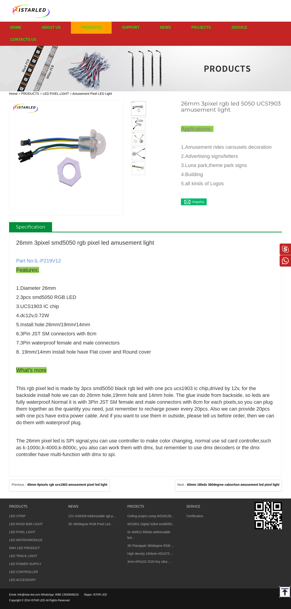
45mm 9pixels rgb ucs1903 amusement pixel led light (67, 484)
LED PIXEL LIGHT (56, 93)
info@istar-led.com (29, 594)
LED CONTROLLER (23, 572)
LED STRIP (17, 516)
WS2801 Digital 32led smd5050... (151, 524)
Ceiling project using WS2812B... (150, 516)
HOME (15, 27)
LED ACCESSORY (22, 580)
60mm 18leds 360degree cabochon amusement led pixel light (233, 484)
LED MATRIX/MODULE (26, 540)
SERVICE (239, 27)
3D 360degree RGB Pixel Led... (90, 524)
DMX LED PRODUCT (24, 548)
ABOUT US (51, 27)
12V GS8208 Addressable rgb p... (92, 516)
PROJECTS (201, 27)
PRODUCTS (91, 27)
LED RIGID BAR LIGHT (26, 524)
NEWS (165, 27)
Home (13, 93)
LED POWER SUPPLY (25, 564)
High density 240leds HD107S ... (150, 553)
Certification (194, 516)
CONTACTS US (23, 39)
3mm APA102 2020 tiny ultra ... (149, 561)
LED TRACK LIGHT (23, 556)
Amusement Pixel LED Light (92, 93)
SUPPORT (130, 27)
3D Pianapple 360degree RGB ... (150, 545)
